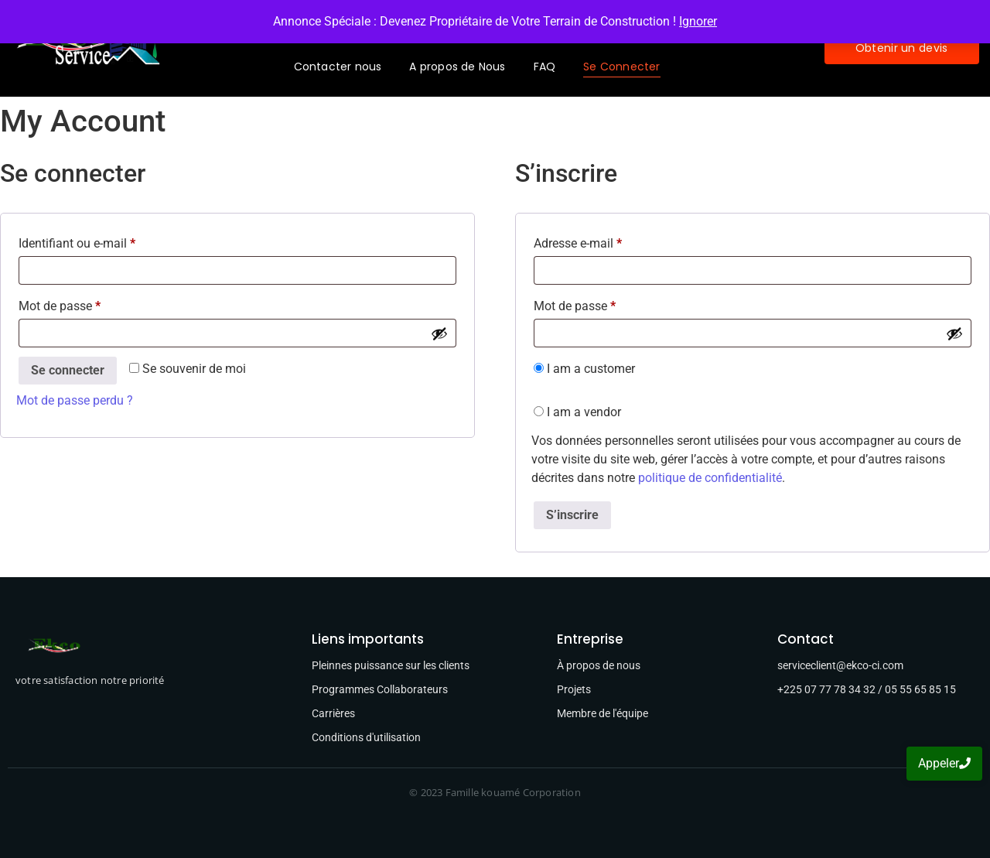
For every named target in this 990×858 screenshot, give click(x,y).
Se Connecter (621, 66)
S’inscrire (572, 515)
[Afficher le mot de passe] (439, 333)
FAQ (545, 66)
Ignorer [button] (698, 21)
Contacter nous (338, 66)
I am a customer (584, 368)
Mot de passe (89, 303)
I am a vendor (577, 412)
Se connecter (67, 370)
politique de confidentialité (710, 477)
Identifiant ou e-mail (106, 241)
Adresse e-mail (607, 241)
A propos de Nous (457, 66)
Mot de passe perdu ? (74, 400)
